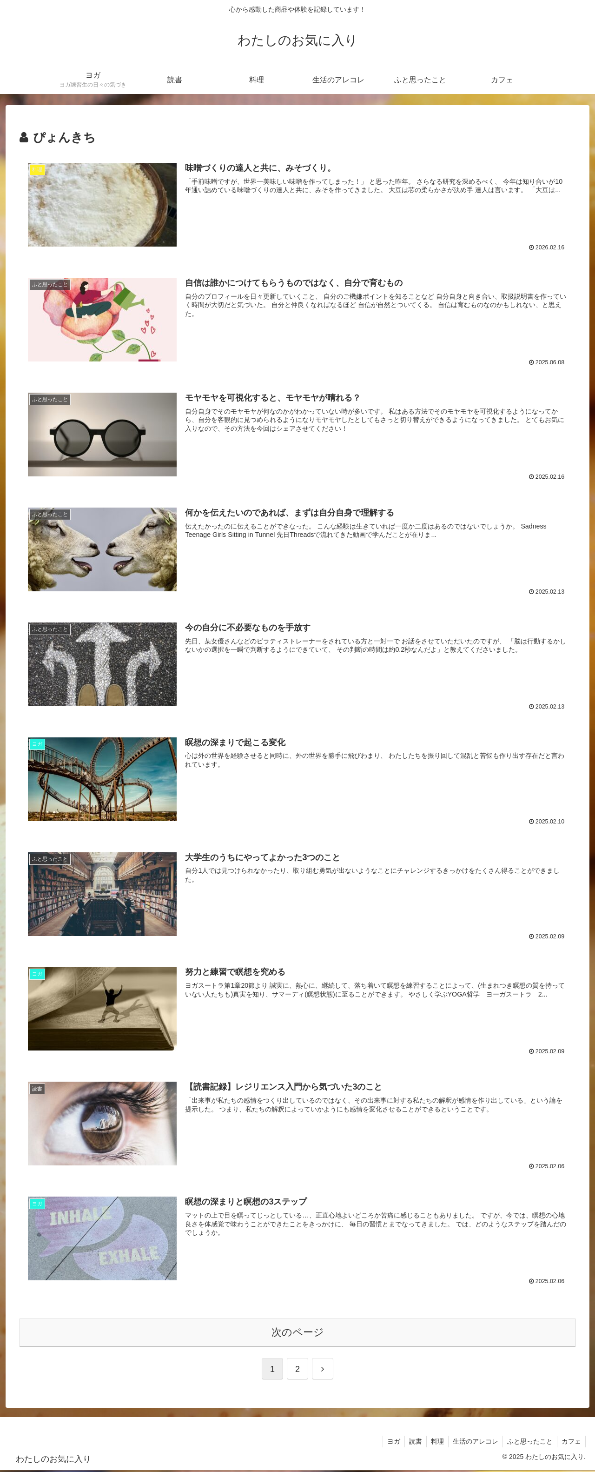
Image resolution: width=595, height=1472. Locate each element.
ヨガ (388, 1443)
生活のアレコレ (473, 1443)
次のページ (297, 1334)
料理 (434, 1443)
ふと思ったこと (528, 1443)
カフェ (571, 1443)
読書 (411, 1443)
